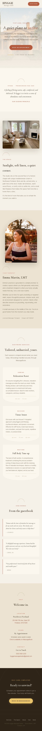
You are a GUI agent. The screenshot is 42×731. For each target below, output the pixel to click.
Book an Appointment (21, 47)
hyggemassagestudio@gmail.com (21, 656)
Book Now (33, 3)
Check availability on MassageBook (21, 639)
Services (8, 720)
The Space (17, 720)
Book (34, 720)
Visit (29, 720)
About (24, 720)
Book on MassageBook (21, 701)
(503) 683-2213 (21, 654)
